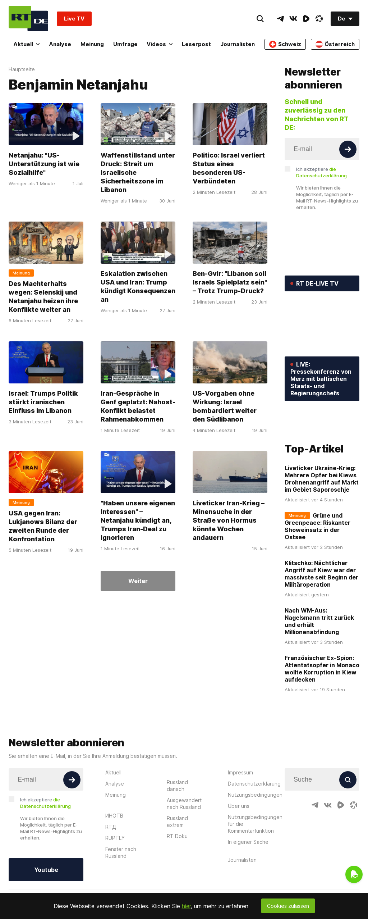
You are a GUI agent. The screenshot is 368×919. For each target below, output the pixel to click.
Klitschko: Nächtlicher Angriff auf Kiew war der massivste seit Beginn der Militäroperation (321, 607)
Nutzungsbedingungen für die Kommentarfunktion (255, 857)
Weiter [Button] (138, 580)
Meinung (92, 44)
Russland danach (177, 819)
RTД (110, 860)
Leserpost (196, 44)
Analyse (60, 44)
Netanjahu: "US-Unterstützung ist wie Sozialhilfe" (44, 163)
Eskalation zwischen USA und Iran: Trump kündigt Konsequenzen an (138, 286)
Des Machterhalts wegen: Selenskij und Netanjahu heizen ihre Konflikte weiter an (43, 296)
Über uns (238, 839)
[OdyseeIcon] (319, 18)
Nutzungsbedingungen (255, 828)
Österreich (335, 44)
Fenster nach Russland (120, 885)
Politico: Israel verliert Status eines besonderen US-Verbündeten (229, 168)
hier (186, 906)
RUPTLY (115, 871)
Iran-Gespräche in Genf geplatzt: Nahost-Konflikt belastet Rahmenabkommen (138, 406)
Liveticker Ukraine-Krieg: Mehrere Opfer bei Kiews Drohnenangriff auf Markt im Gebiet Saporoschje (322, 512)
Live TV (74, 18)
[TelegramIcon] (280, 18)
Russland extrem (177, 855)
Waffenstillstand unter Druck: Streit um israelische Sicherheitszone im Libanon (138, 172)
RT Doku (177, 869)
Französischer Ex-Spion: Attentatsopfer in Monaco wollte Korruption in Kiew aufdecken (322, 702)
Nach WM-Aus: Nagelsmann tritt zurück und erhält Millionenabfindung (319, 655)
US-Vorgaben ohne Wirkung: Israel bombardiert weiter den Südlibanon (225, 406)
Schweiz (285, 44)
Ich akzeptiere (321, 172)
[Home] (28, 18)
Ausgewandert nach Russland (184, 837)
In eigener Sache (248, 875)
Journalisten (237, 44)
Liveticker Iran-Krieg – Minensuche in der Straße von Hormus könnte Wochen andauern (228, 520)
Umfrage (125, 44)
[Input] (322, 149)
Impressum (240, 806)
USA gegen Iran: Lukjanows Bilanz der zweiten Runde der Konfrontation (43, 526)
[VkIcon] (293, 18)
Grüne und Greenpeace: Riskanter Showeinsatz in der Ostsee (317, 560)
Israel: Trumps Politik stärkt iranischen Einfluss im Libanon (43, 402)
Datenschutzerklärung (254, 817)
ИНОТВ (114, 849)
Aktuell (26, 44)
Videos (159, 44)
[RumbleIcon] (306, 18)
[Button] (347, 149)
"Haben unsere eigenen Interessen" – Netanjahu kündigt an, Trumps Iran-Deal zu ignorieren (138, 520)
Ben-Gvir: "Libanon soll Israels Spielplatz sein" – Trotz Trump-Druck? (230, 282)
